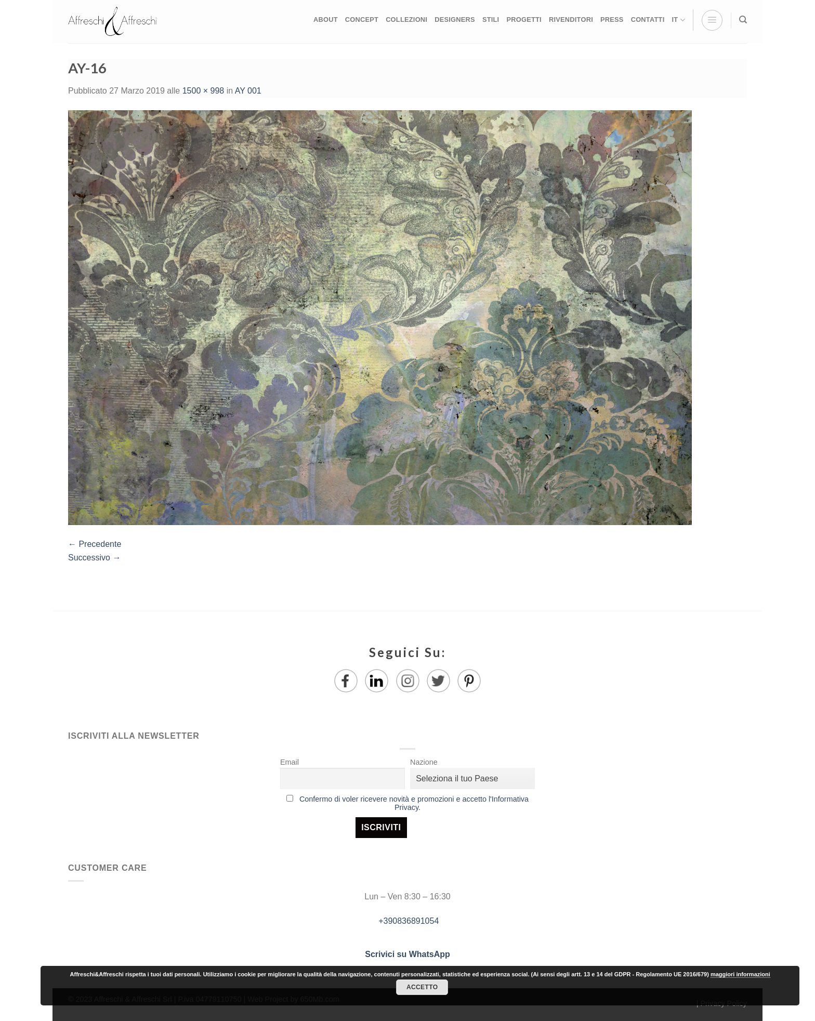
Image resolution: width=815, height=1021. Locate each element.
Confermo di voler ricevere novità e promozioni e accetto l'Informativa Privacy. (414, 803)
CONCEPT (361, 19)
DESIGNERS (455, 19)
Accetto (422, 987)
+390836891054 (407, 921)
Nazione (424, 762)
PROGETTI (523, 19)
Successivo (94, 557)
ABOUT (325, 19)
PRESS (612, 19)
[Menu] (712, 20)
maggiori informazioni (740, 974)
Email (289, 762)
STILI (490, 19)
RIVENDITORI (571, 19)
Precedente (94, 544)
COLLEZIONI (406, 19)
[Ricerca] (743, 20)
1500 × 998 (203, 90)
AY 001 (248, 90)
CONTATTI (648, 19)
